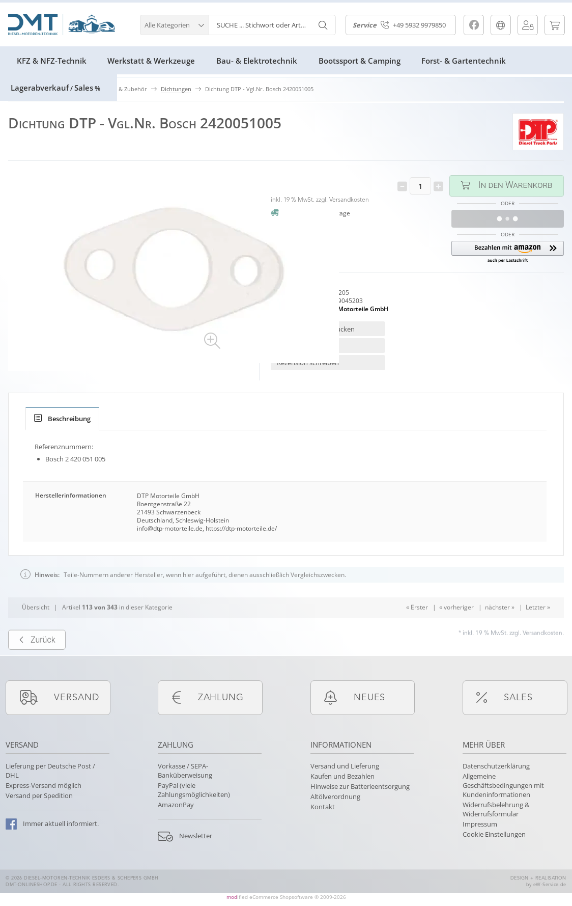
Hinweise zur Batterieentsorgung (360, 786)
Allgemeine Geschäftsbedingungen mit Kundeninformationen (503, 785)
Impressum (480, 824)
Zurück (37, 660)
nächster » (499, 627)
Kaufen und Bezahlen (342, 776)
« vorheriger (456, 627)
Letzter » (538, 627)
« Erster (417, 627)
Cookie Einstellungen (494, 834)
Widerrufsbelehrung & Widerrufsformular (496, 809)
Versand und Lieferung (344, 766)
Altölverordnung (335, 796)
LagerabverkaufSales (55, 88)
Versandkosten (349, 200)
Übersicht (35, 627)
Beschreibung (62, 418)
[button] (174, 24)
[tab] (62, 418)
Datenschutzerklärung (496, 766)
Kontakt (322, 806)
